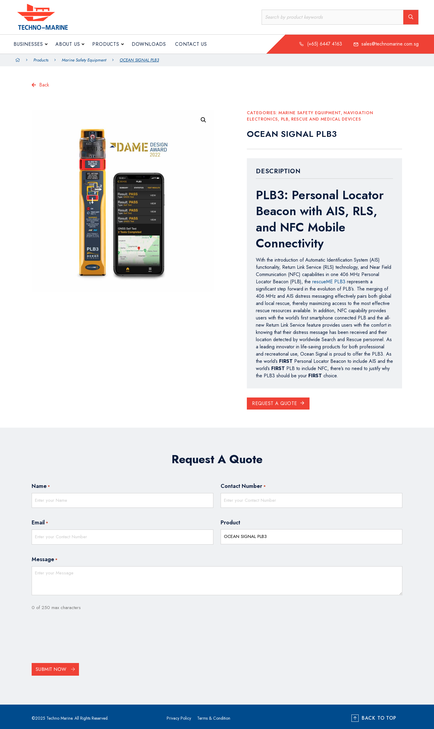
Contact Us (191, 44)
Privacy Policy (179, 715)
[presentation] (77, 635)
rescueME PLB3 (328, 281)
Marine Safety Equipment (84, 60)
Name (41, 486)
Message (45, 556)
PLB (284, 119)
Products (105, 44)
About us (67, 44)
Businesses (28, 44)
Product (230, 521)
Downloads (149, 44)
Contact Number (243, 486)
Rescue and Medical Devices (326, 119)
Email (40, 521)
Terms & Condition (213, 715)
